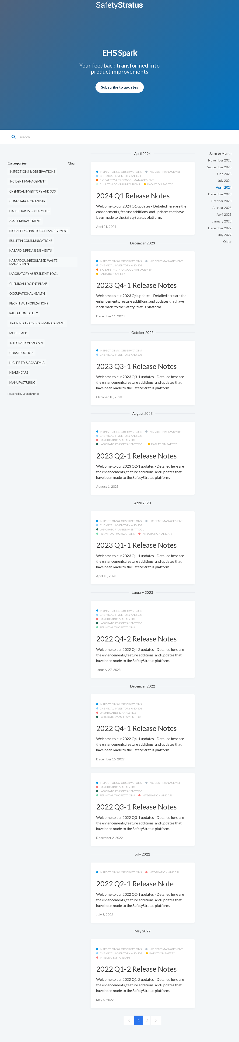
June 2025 (224, 174)
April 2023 (224, 214)
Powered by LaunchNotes (23, 393)
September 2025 (219, 167)
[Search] (40, 136)
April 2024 (224, 187)
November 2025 (220, 160)
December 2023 (220, 194)
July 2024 (225, 181)
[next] (156, 1020)
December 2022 (220, 228)
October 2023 (221, 201)
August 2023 (222, 208)
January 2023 (222, 221)
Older (227, 241)
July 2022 (225, 235)
